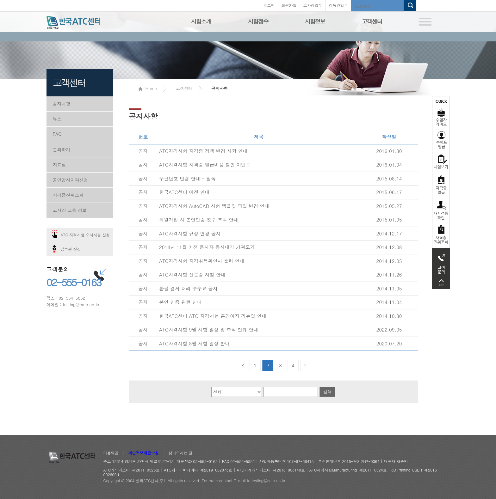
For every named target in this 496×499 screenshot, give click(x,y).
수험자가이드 (441, 112)
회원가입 (289, 5)
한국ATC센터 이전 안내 (184, 192)
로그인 (269, 5)
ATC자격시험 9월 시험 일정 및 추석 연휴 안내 (208, 329)
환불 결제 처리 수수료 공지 (188, 288)
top (441, 283)
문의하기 (62, 149)
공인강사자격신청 (70, 180)
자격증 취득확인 (441, 210)
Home (147, 88)
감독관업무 (338, 5)
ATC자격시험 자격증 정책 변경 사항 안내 (203, 151)
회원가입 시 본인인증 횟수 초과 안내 (198, 219)
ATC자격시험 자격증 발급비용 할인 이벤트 (205, 164)
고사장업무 (312, 5)
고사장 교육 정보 (70, 210)
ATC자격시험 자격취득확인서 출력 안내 (202, 261)
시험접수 (258, 21)
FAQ (57, 134)
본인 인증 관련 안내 (180, 302)
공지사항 (62, 103)
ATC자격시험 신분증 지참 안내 (192, 274)
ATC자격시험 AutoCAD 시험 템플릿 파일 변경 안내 (214, 206)
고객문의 (441, 262)
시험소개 (201, 21)
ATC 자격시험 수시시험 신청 (85, 234)
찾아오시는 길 (181, 453)
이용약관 (111, 453)
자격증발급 (441, 185)
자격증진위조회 (68, 195)
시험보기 (441, 161)
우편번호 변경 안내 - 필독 (187, 178)
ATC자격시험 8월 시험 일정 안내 (194, 343)
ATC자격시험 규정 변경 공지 (190, 233)
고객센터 (372, 21)
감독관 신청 (71, 249)
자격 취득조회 (441, 235)
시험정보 (315, 21)
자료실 (59, 164)
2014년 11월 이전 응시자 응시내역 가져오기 (207, 247)
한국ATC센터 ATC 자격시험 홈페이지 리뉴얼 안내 (212, 316)
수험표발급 (441, 139)
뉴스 (57, 119)
